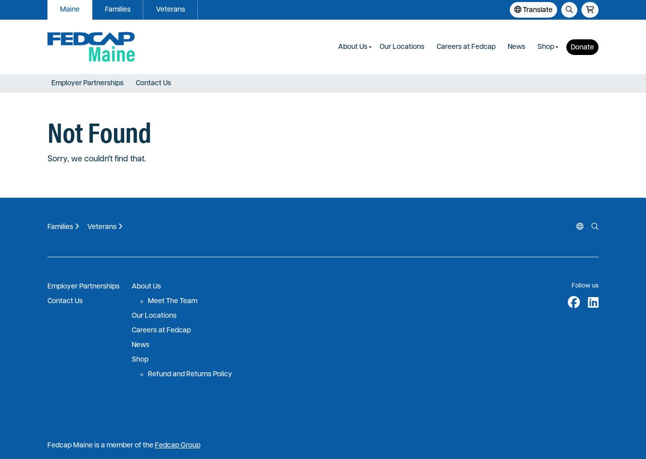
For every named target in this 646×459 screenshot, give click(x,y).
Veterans (170, 10)
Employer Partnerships (87, 83)
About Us (352, 47)
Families (118, 10)
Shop (545, 47)
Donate (582, 47)
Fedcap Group (177, 445)
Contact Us (153, 83)
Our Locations (402, 47)
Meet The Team (172, 301)
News (516, 47)
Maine (70, 10)
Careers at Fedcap (466, 47)
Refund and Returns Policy (190, 374)
